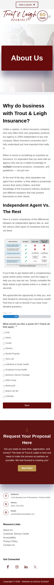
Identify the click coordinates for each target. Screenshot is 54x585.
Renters (9, 348)
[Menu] (49, 16)
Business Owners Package (17, 375)
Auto (7, 332)
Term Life (9, 359)
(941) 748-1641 (17, 506)
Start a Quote (27, 4)
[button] (27, 468)
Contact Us (9, 545)
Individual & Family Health (17, 364)
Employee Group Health (16, 369)
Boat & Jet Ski (11, 391)
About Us (8, 530)
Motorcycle (10, 385)
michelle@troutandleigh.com (22, 514)
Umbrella (9, 396)
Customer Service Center (16, 534)
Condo (8, 343)
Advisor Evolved (41, 581)
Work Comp (10, 380)
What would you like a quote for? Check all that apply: (26, 325)
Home (8, 337)
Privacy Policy (10, 541)
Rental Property (12, 353)
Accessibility (9, 537)
